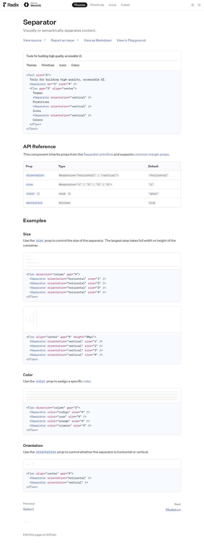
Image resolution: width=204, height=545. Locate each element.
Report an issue (65, 40)
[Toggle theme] (192, 5)
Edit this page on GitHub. (40, 534)
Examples (37, 220)
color (86, 381)
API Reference (41, 146)
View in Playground (131, 40)
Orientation (35, 445)
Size (29, 234)
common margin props (151, 154)
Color (30, 374)
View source (34, 40)
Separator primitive (98, 154)
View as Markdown (98, 40)
